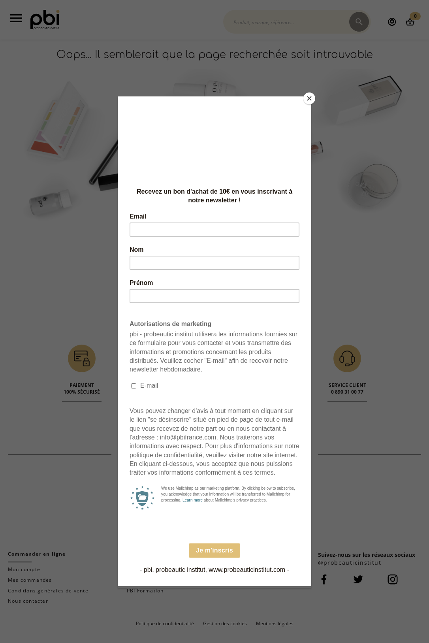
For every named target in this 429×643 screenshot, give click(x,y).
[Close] (309, 98)
